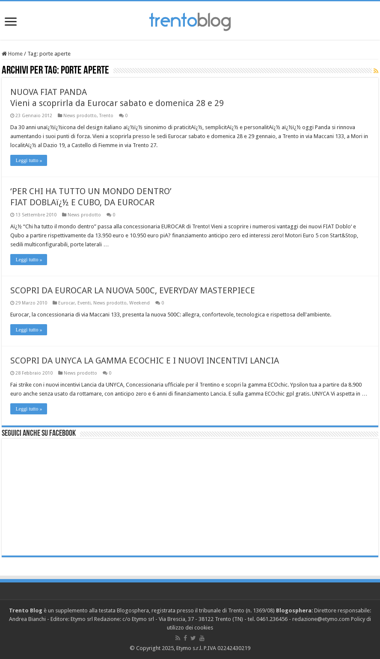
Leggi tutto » (28, 160)
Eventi (84, 303)
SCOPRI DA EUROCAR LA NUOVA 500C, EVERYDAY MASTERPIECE (132, 290)
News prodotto (80, 115)
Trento (106, 115)
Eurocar (66, 303)
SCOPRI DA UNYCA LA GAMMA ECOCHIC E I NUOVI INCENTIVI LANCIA (144, 360)
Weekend (139, 303)
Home (12, 53)
